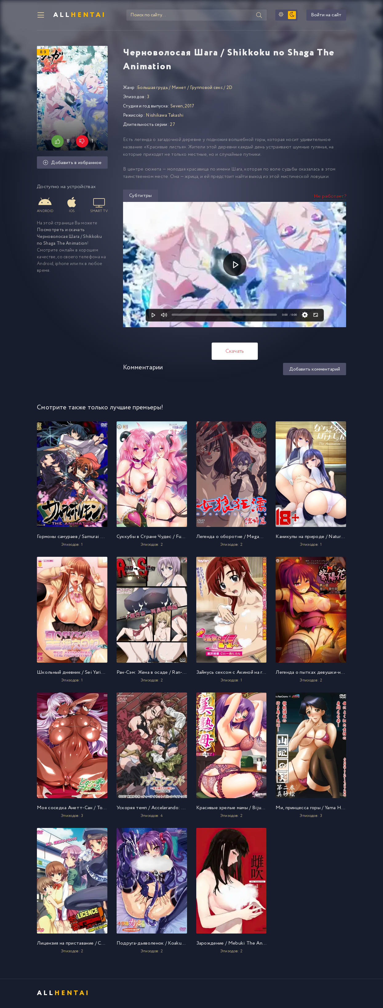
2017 (189, 106)
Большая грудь (152, 88)
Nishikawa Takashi (164, 116)
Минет (179, 88)
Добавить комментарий (314, 369)
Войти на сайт (326, 15)
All (80, 15)
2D (229, 88)
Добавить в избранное (72, 163)
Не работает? (330, 196)
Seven (176, 106)
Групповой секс (206, 88)
